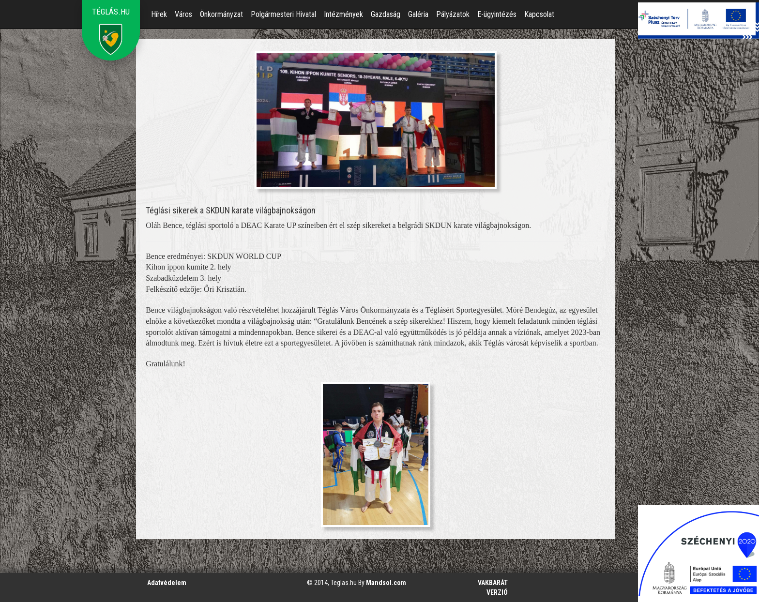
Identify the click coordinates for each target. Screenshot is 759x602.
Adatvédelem (166, 583)
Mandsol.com (386, 583)
